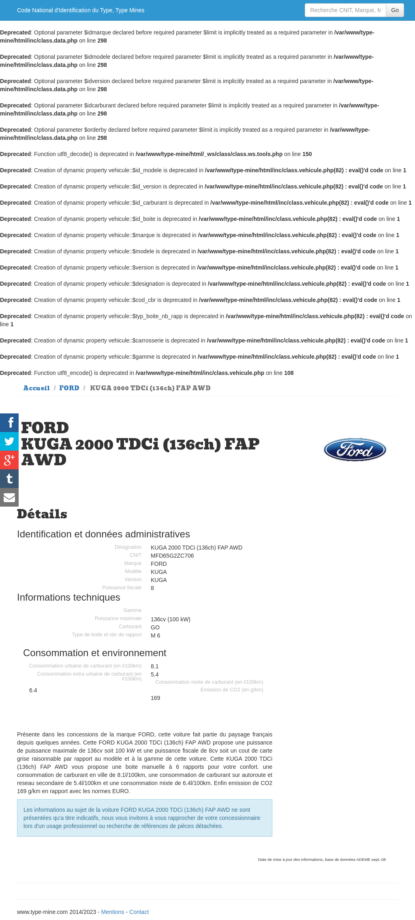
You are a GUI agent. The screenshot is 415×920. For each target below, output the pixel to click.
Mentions (112, 912)
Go (395, 10)
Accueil (36, 388)
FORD (69, 388)
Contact (139, 912)
